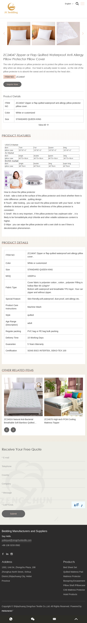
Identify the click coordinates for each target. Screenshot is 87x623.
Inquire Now (12, 84)
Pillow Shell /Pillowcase (74, 585)
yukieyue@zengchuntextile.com (17, 540)
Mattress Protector (72, 576)
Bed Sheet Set (70, 567)
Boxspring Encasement (74, 581)
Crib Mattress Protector (74, 590)
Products (69, 561)
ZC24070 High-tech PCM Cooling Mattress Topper (60, 421)
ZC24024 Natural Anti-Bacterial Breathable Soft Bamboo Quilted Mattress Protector (19, 421)
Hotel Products (70, 594)
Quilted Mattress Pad (73, 572)
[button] (6, 429)
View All (44, 125)
